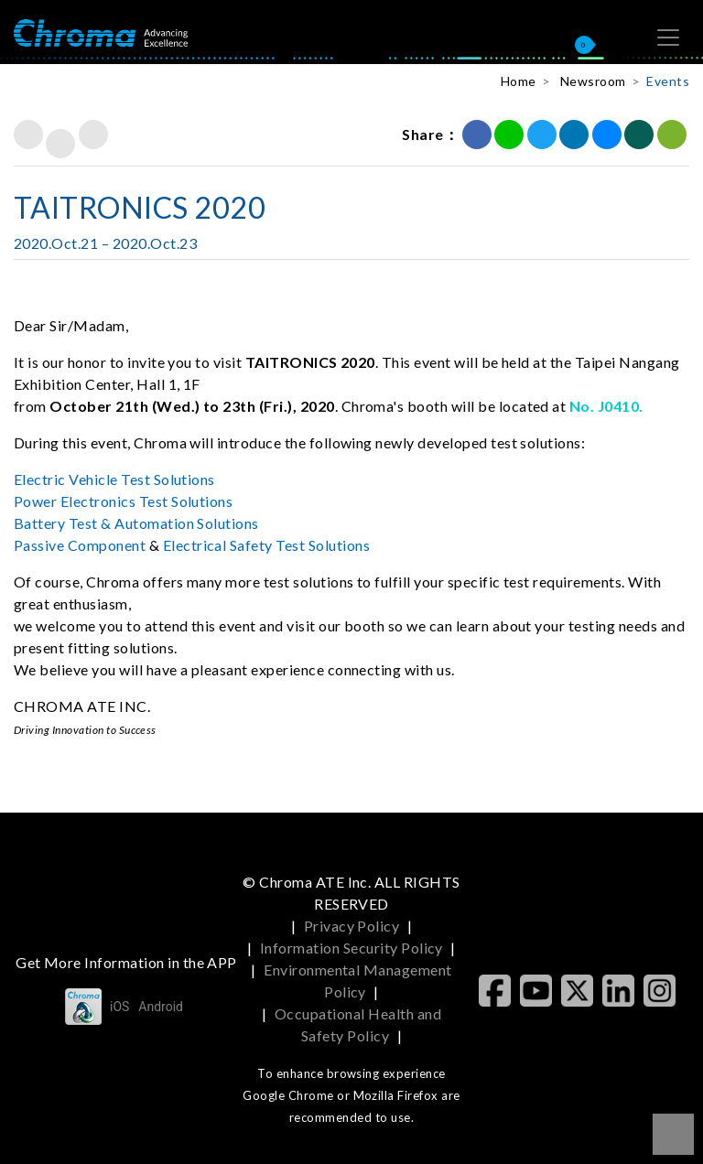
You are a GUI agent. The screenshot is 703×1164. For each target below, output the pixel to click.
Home (518, 81)
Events (667, 81)
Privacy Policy (352, 925)
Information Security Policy (351, 947)
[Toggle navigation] (668, 37)
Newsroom (593, 81)
